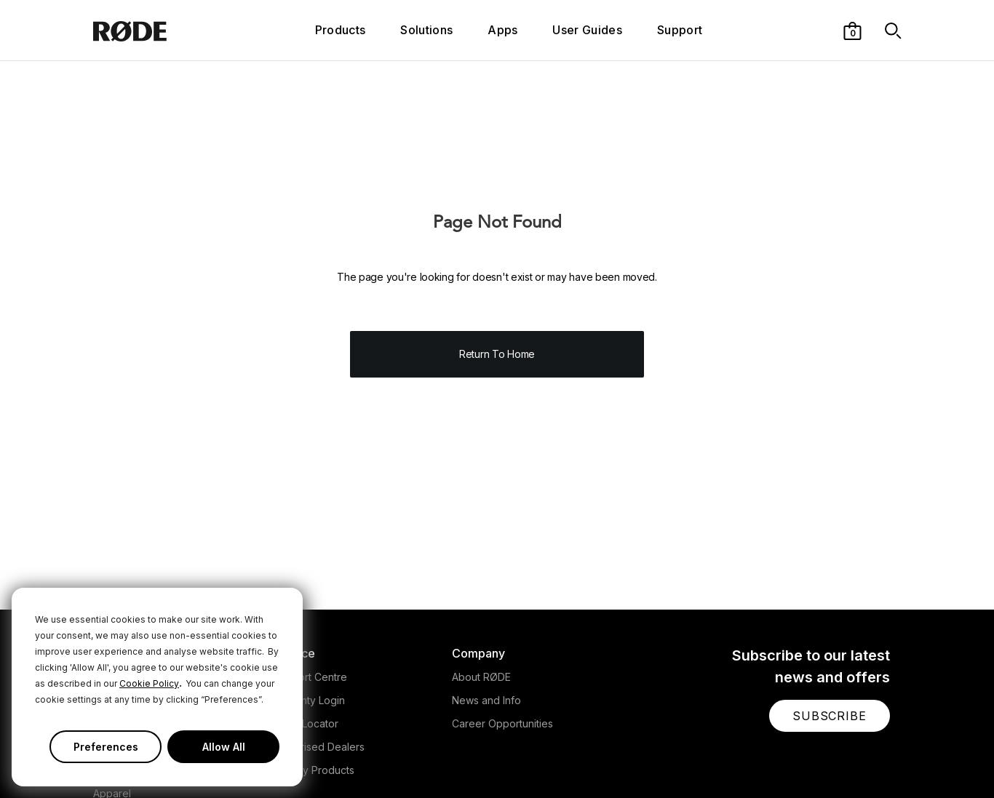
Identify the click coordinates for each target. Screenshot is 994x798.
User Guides (587, 30)
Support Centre (310, 677)
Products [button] (340, 30)
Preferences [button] (105, 747)
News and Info (486, 700)
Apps (502, 30)
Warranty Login (309, 700)
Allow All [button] (223, 747)
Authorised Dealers (319, 747)
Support (679, 30)
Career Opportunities (502, 723)
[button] (852, 29)
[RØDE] (160, 30)
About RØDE (481, 677)
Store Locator (305, 723)
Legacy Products (313, 770)
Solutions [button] (426, 30)
